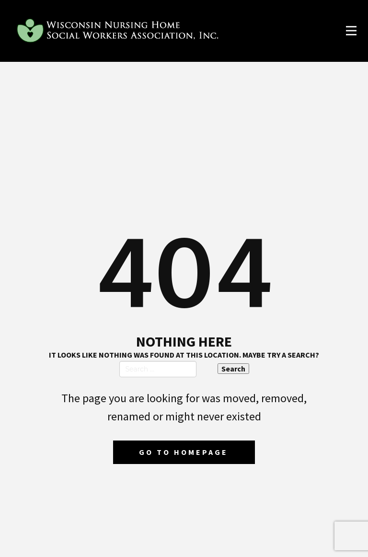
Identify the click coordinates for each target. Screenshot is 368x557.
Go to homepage (183, 452)
